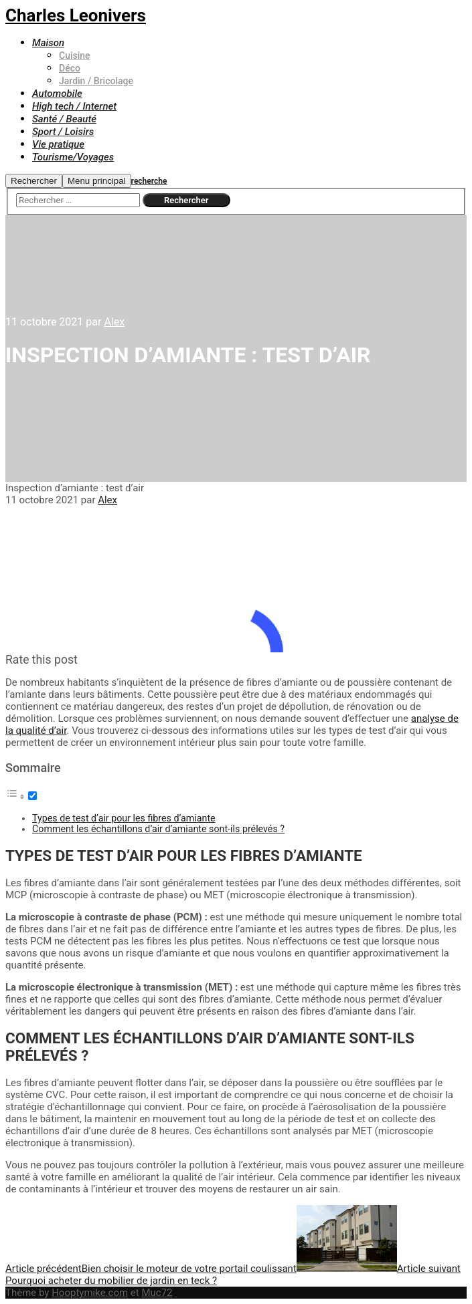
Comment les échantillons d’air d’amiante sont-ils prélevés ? (158, 828)
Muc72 (156, 1293)
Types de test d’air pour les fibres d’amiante (124, 818)
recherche (149, 181)
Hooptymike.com (90, 1293)
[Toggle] (32, 795)
